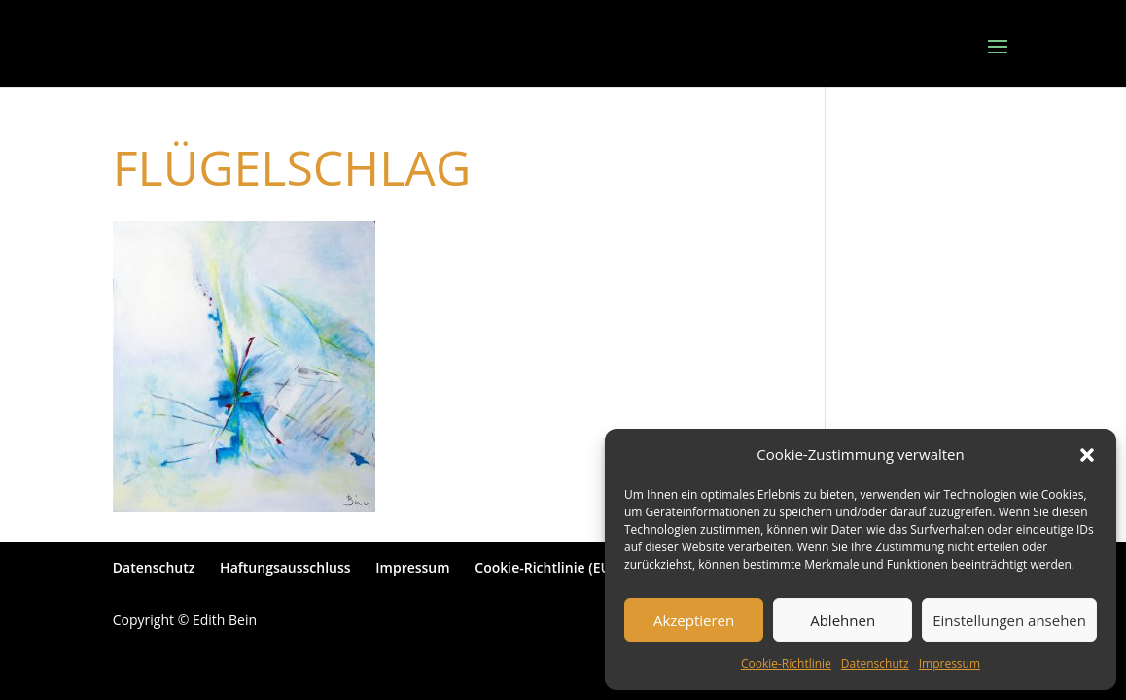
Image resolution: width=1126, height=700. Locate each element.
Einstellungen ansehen (1009, 620)
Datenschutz (875, 663)
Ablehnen (842, 620)
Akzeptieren (693, 620)
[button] (1087, 455)
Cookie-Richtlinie (786, 663)
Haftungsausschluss (285, 567)
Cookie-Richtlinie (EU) (545, 567)
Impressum (949, 663)
